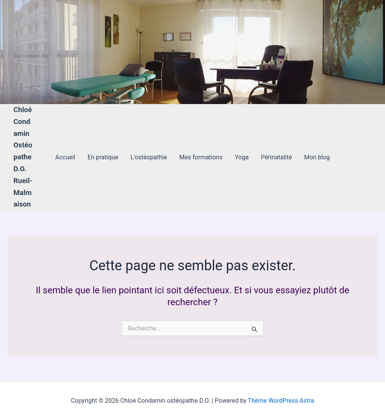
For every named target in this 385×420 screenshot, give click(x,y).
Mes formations (201, 157)
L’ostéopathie (148, 157)
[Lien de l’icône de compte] (16, 52)
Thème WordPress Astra (281, 400)
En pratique (102, 157)
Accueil (65, 157)
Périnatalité (276, 157)
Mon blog (317, 157)
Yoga (241, 157)
